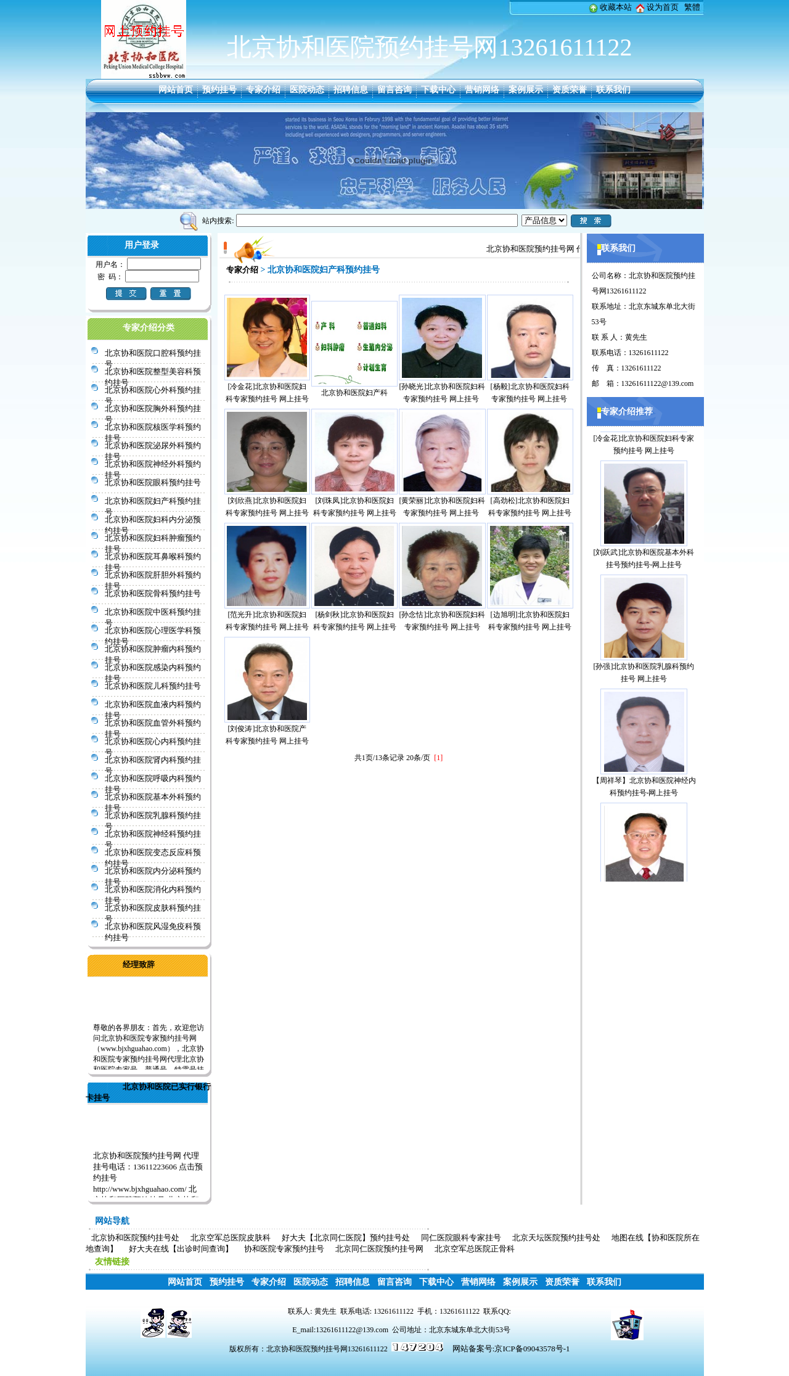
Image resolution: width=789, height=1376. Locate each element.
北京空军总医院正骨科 (475, 1248)
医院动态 (307, 89)
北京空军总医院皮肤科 (230, 1237)
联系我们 (613, 89)
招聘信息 (350, 89)
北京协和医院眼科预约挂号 (153, 482)
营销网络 (482, 89)
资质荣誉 (569, 89)
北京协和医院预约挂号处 (135, 1237)
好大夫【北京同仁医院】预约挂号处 (346, 1237)
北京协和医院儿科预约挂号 (153, 685)
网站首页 (175, 89)
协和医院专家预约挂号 (284, 1248)
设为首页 (663, 7)
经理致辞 (139, 964)
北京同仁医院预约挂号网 (379, 1248)
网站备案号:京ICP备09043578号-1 (511, 1348)
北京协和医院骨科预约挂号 (153, 593)
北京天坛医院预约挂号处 (556, 1237)
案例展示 (526, 89)
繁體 (692, 7)
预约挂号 (219, 89)
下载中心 (438, 89)
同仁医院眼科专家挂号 (461, 1237)
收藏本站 (616, 7)
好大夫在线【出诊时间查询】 (181, 1248)
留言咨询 (394, 89)
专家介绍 (263, 89)
